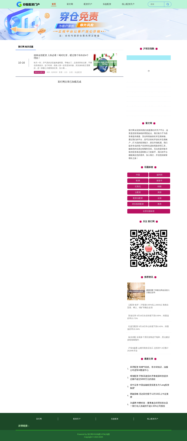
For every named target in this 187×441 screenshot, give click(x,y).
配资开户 (88, 4)
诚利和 (159, 175)
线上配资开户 (128, 4)
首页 (54, 4)
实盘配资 (107, 4)
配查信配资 (138, 198)
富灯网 (70, 4)
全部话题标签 (149, 211)
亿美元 (138, 186)
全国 (159, 198)
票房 (159, 204)
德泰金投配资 (39, 72)
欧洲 (138, 180)
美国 (159, 192)
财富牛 (159, 180)
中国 (138, 175)
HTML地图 (105, 434)
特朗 (159, 186)
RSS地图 (97, 434)
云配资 (138, 192)
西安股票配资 (138, 204)
